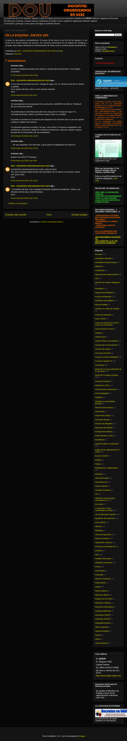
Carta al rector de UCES (104, 329)
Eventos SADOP (101, 456)
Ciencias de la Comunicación (106, 345)
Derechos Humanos (102, 381)
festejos (98, 460)
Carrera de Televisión (103, 315)
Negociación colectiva (103, 542)
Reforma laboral (101, 591)
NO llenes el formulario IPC (105, 547)
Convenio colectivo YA (103, 361)
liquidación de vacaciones (105, 518)
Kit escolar (99, 504)
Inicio (49, 214)
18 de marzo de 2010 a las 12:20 (24, 136)
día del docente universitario (106, 389)
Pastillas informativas (103, 559)
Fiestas (98, 464)
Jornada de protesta (103, 490)
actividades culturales (103, 258)
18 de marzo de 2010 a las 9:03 (24, 95)
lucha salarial (100, 522)
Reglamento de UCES (103, 599)
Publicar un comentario (17, 203)
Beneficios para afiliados (104, 301)
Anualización (100, 270)
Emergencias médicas (103, 432)
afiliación (98, 266)
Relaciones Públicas (103, 603)
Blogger (82, 736)
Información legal (101, 478)
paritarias (98, 551)
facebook (112, 47)
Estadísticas (99, 440)
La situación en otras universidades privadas (104, 509)
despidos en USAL (102, 385)
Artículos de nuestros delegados (107, 282)
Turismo (98, 635)
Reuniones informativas (104, 607)
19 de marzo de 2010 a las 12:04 (24, 198)
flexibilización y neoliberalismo (106, 468)
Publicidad (99, 575)
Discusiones (99, 411)
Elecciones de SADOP (103, 428)
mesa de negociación (103, 535)
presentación (100, 571)
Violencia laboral (101, 643)
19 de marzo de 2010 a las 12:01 (24, 180)
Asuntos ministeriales (103, 297)
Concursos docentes (103, 353)
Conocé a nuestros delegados (106, 357)
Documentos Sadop (102, 416)
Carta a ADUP (100, 319)
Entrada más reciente (15, 214)
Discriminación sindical (104, 408)
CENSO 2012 (100, 337)
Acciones (17, 54)
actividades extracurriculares (106, 262)
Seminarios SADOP (102, 615)
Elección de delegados (103, 424)
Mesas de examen (102, 538)
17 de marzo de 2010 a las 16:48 (24, 75)
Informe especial (101, 486)
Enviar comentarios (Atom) (52, 222)
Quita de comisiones (103, 579)
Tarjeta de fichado (102, 631)
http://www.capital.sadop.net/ (108, 676)
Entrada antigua (79, 214)
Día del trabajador (102, 393)
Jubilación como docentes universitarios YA (105, 499)
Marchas (98, 526)
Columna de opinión (103, 349)
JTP (96, 494)
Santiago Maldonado (103, 611)
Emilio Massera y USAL (104, 436)
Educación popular (102, 420)
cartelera (98, 333)
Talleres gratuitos (101, 627)
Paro (97, 555)
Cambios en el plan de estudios (107, 309)
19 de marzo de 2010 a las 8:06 (24, 160)
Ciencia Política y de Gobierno (106, 341)
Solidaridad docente (102, 623)
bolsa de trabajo (101, 305)
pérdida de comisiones (103, 563)
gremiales (99, 474)
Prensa (98, 567)
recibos (98, 587)
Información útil (101, 482)
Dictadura (99, 397)
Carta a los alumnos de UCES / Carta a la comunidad (107, 324)
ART (97, 278)
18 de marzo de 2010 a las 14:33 (24, 148)
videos (97, 639)
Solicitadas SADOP (102, 619)
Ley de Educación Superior (105, 514)
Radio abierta (100, 583)
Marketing (99, 530)
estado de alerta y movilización (107, 444)
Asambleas (99, 289)
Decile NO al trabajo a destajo (106, 375)
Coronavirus (99, 365)
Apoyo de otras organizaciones (107, 274)
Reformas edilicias (102, 595)
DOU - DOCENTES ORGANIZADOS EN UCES (30, 80)
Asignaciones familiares (104, 293)
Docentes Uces (108, 51)
